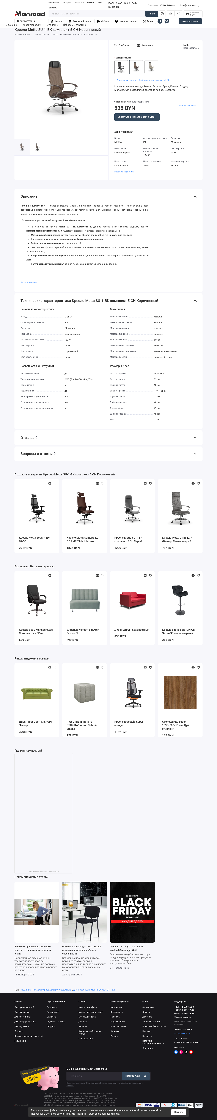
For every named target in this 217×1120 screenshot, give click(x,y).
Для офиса (52, 1007)
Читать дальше (28, 282)
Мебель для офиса (88, 1007)
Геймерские (20, 1041)
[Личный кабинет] (162, 13)
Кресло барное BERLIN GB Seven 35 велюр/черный (178, 631)
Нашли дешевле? (188, 105)
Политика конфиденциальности (153, 1042)
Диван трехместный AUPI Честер (35, 723)
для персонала (81, 989)
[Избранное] (179, 13)
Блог (99, 3)
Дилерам (67, 3)
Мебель (103, 21)
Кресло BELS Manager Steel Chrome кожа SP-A (36, 631)
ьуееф (102, 989)
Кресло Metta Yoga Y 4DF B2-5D (34, 539)
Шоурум (146, 1031)
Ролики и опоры (118, 1026)
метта (94, 989)
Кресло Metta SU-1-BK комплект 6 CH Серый (128, 539)
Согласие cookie (55, 1113)
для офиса (43, 989)
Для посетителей (22, 1017)
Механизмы (116, 1007)
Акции (148, 21)
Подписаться (136, 1076)
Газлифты (115, 1017)
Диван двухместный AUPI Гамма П (83, 631)
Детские (18, 1031)
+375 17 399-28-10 (184, 1013)
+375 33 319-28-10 (184, 1010)
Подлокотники (117, 1021)
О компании (54, 3)
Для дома (51, 1017)
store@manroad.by (182, 1033)
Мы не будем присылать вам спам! (86, 1069)
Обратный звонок (182, 1017)
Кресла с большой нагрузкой (28, 1036)
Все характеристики (124, 171)
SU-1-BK (32, 989)
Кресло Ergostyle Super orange (128, 723)
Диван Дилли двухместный (131, 629)
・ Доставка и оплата (125, 80)
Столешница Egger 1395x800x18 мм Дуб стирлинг (175, 725)
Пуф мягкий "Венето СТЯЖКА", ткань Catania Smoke (82, 725)
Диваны (83, 1021)
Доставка (79, 3)
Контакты (53, 8)
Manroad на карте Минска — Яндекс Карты (44, 871)
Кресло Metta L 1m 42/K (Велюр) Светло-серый (177, 539)
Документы (148, 1048)
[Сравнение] (170, 13)
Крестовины (116, 1012)
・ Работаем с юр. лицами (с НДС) (153, 80)
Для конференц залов (25, 1021)
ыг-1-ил (111, 989)
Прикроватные (86, 1038)
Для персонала (22, 1012)
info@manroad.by (190, 5)
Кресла (56, 21)
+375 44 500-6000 (162, 5)
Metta (186, 45)
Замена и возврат (151, 1021)
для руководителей (61, 989)
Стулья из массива (56, 1021)
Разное (114, 1036)
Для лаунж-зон (21, 1026)
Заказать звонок (190, 21)
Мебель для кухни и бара (91, 1012)
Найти (152, 14)
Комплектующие (126, 21)
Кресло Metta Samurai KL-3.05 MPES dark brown (83, 539)
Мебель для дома (87, 1017)
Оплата (90, 3)
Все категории (26, 21)
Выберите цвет (123, 58)
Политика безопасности (154, 1026)
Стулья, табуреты (80, 21)
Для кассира (53, 1012)
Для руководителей (24, 1007)
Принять (178, 1112)
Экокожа (115, 1031)
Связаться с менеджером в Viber (136, 116)
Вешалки (83, 1026)
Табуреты (51, 1026)
